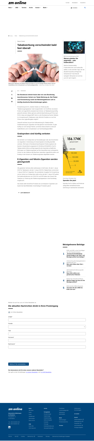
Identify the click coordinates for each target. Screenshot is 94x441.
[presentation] (20, 355)
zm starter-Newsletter (32, 372)
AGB (16, 436)
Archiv (32, 7)
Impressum (40, 436)
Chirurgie (46, 424)
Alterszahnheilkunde (49, 428)
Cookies (23, 436)
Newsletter (83, 2)
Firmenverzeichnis (63, 422)
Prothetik (46, 422)
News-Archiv (32, 420)
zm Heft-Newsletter (46, 372)
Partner (10, 436)
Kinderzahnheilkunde (49, 426)
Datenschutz (30, 436)
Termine (25, 7)
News (10, 7)
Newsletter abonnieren (18, 364)
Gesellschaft (32, 416)
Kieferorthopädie (48, 420)
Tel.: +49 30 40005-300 (14, 422)
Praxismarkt (77, 423)
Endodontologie (47, 418)
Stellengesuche (78, 421)
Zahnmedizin (32, 418)
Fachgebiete (47, 412)
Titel (9, 331)
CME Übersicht (32, 428)
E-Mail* (10, 317)
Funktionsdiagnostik (64, 410)
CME (17, 7)
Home (10, 36)
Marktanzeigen (62, 420)
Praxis (30, 414)
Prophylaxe (61, 408)
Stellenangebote (78, 419)
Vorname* (11, 337)
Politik (30, 412)
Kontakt (67, 2)
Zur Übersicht (25, 193)
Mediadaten (75, 2)
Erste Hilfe (31, 426)
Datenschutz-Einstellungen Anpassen (61, 436)
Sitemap (48, 436)
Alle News (31, 410)
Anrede (10, 324)
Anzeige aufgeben (78, 427)
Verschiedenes (77, 425)
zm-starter (76, 414)
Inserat (39, 7)
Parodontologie (47, 414)
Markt (47, 7)
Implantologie (47, 416)
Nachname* (11, 344)
